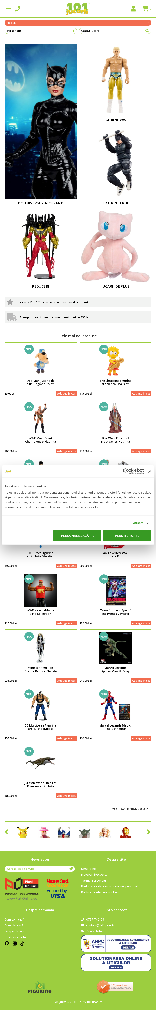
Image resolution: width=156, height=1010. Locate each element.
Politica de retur (16, 937)
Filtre (78, 23)
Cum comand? (14, 919)
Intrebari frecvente (94, 874)
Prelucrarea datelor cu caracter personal (109, 886)
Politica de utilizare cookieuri (100, 892)
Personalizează (77, 535)
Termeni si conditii (93, 880)
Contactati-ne (93, 931)
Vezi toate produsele (130, 809)
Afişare (138, 522)
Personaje (41, 31)
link (86, 302)
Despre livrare (15, 931)
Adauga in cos (66, 393)
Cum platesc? (14, 925)
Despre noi (88, 869)
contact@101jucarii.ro (98, 925)
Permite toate (127, 535)
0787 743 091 (93, 919)
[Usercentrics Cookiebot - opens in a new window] (126, 471)
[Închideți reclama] (149, 471)
